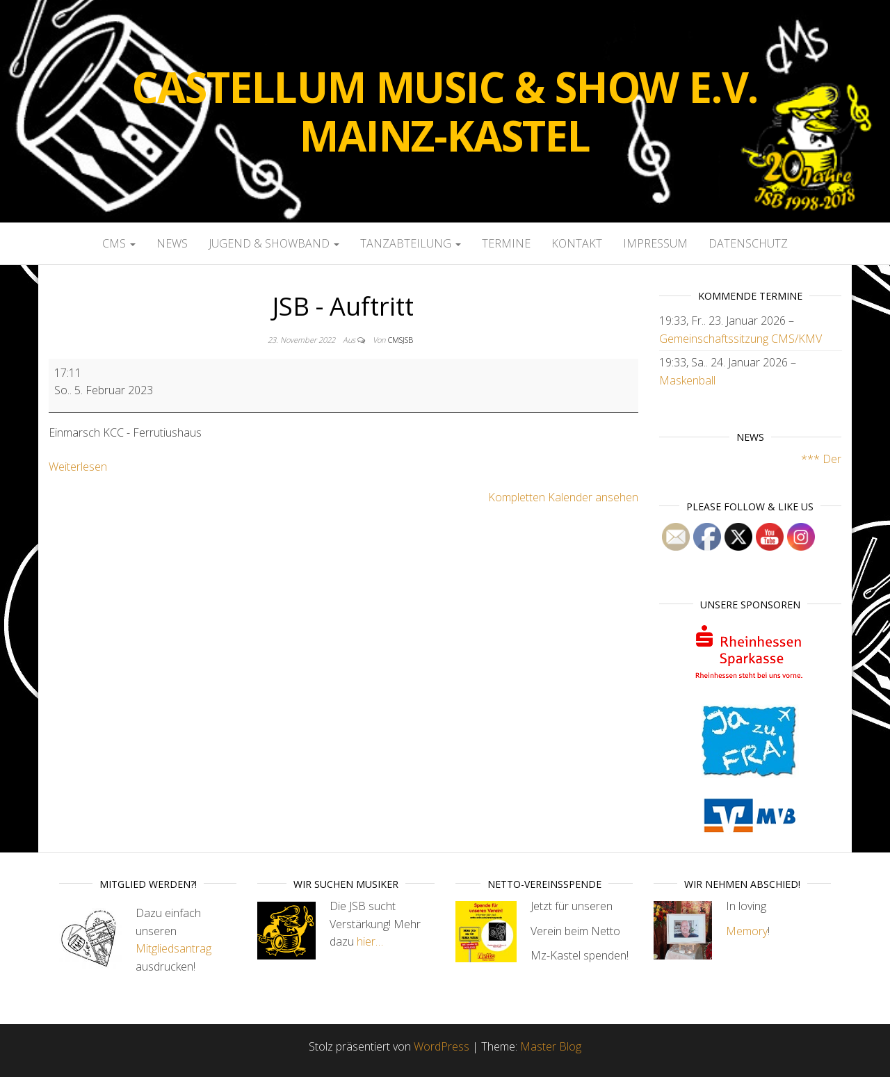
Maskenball (687, 380)
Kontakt (576, 243)
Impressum (655, 243)
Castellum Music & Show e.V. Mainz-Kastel (445, 111)
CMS (119, 243)
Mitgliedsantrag (173, 948)
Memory (747, 931)
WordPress (441, 1046)
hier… (370, 941)
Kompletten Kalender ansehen (563, 497)
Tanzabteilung (410, 243)
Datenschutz (748, 243)
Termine (506, 243)
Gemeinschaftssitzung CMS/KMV (740, 338)
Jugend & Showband (274, 243)
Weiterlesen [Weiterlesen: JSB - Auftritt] (78, 466)
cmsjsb (400, 339)
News (172, 243)
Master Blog (550, 1046)
